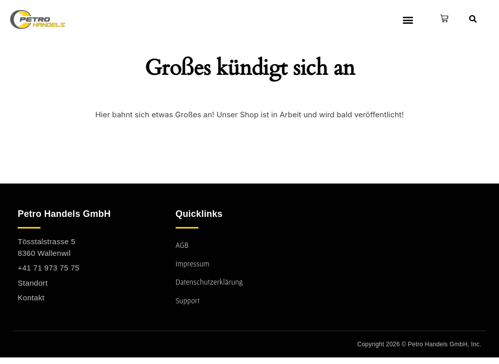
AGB (182, 245)
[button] (407, 19)
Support (188, 300)
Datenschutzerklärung (209, 282)
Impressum (193, 263)
